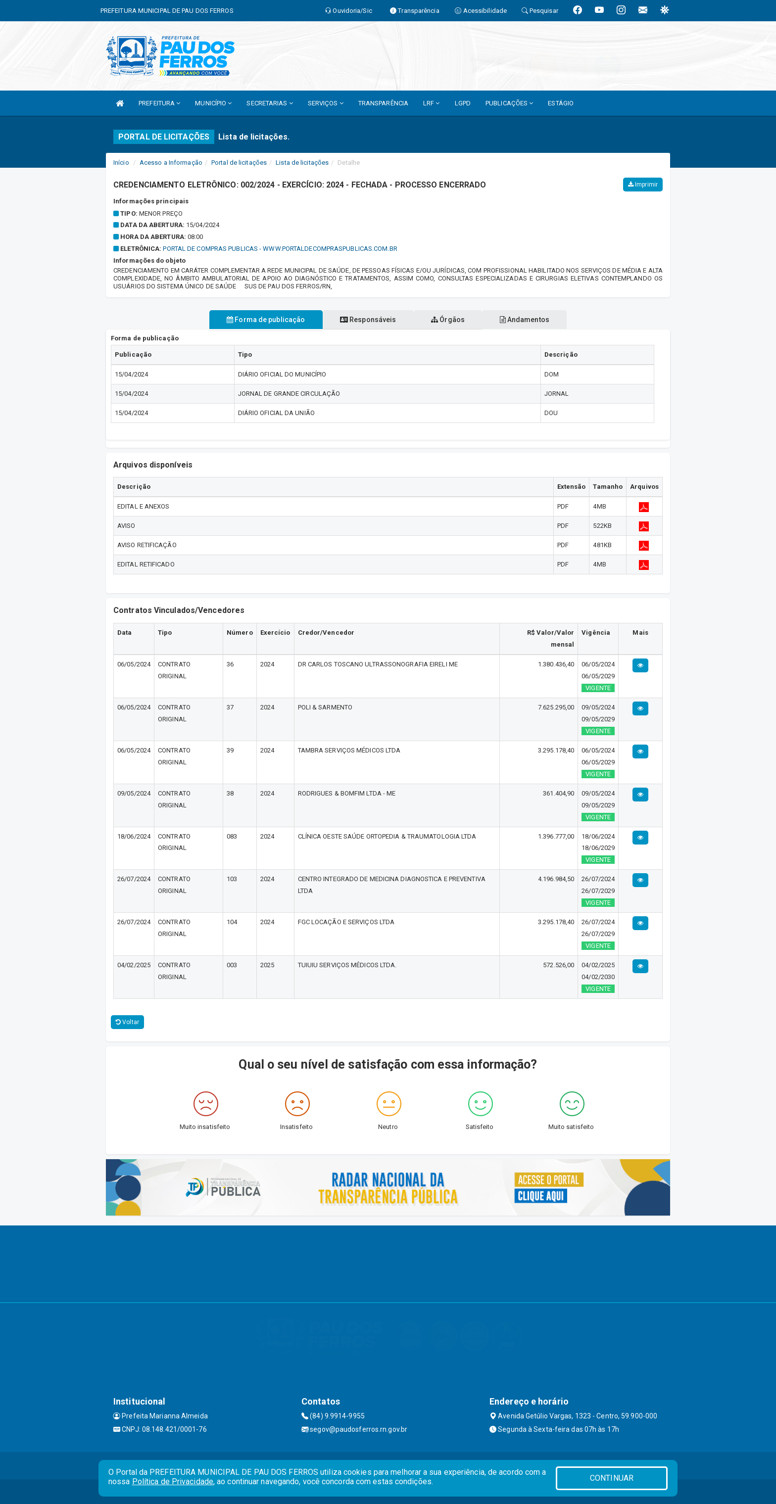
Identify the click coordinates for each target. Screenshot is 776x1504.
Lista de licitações (302, 162)
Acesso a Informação (171, 162)
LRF (431, 103)
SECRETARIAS (269, 103)
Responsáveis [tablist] (364, 320)
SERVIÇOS (325, 103)
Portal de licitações (239, 162)
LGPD (463, 103)
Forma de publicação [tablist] (256, 320)
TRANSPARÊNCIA (383, 103)
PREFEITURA (159, 103)
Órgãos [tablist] (451, 320)
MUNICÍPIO (213, 103)
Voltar (127, 1022)
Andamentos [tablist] (534, 320)
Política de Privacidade (172, 1481)
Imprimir (643, 184)
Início (121, 162)
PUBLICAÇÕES (509, 103)
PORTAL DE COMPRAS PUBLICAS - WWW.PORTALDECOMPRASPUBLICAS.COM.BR (280, 248)
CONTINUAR (611, 1478)
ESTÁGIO (561, 103)
